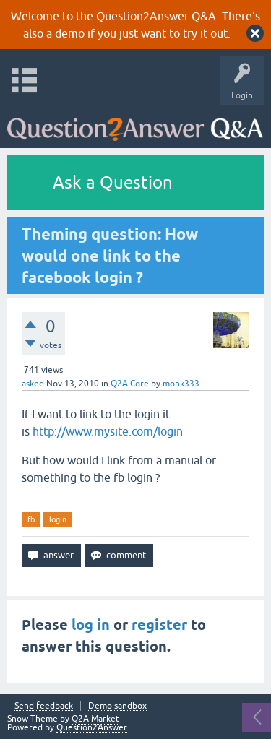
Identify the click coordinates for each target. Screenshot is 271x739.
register (159, 625)
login (57, 519)
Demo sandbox (117, 706)
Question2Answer (91, 727)
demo (70, 33)
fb (31, 519)
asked (33, 384)
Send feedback (43, 706)
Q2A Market (95, 719)
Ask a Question (113, 182)
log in (91, 625)
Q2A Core (130, 384)
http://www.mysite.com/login (108, 431)
